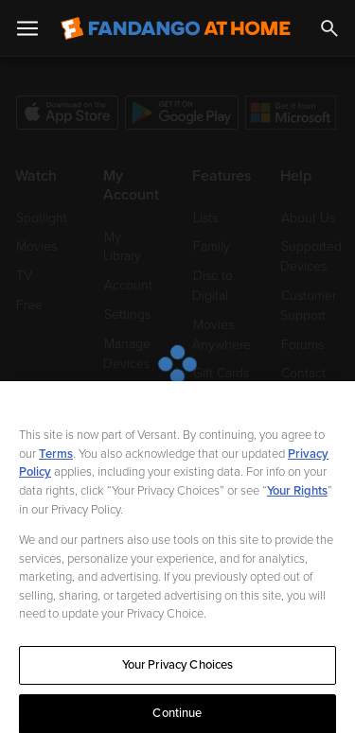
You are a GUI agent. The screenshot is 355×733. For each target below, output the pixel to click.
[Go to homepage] (176, 28)
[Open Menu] (27, 28)
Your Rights (297, 500)
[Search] (329, 28)
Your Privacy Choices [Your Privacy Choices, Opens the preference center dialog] (178, 674)
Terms (56, 463)
